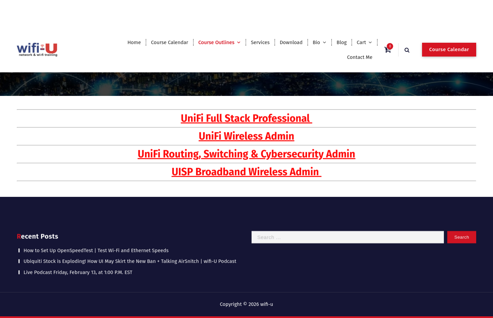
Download (291, 42)
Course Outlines (216, 42)
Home (134, 42)
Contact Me (360, 57)
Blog (342, 42)
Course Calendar (169, 42)
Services (260, 42)
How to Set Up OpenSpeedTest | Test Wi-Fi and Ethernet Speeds (96, 247)
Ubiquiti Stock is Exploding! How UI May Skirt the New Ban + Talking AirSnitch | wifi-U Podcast (130, 258)
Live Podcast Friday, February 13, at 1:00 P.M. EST (78, 269)
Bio (316, 42)
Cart (361, 42)
